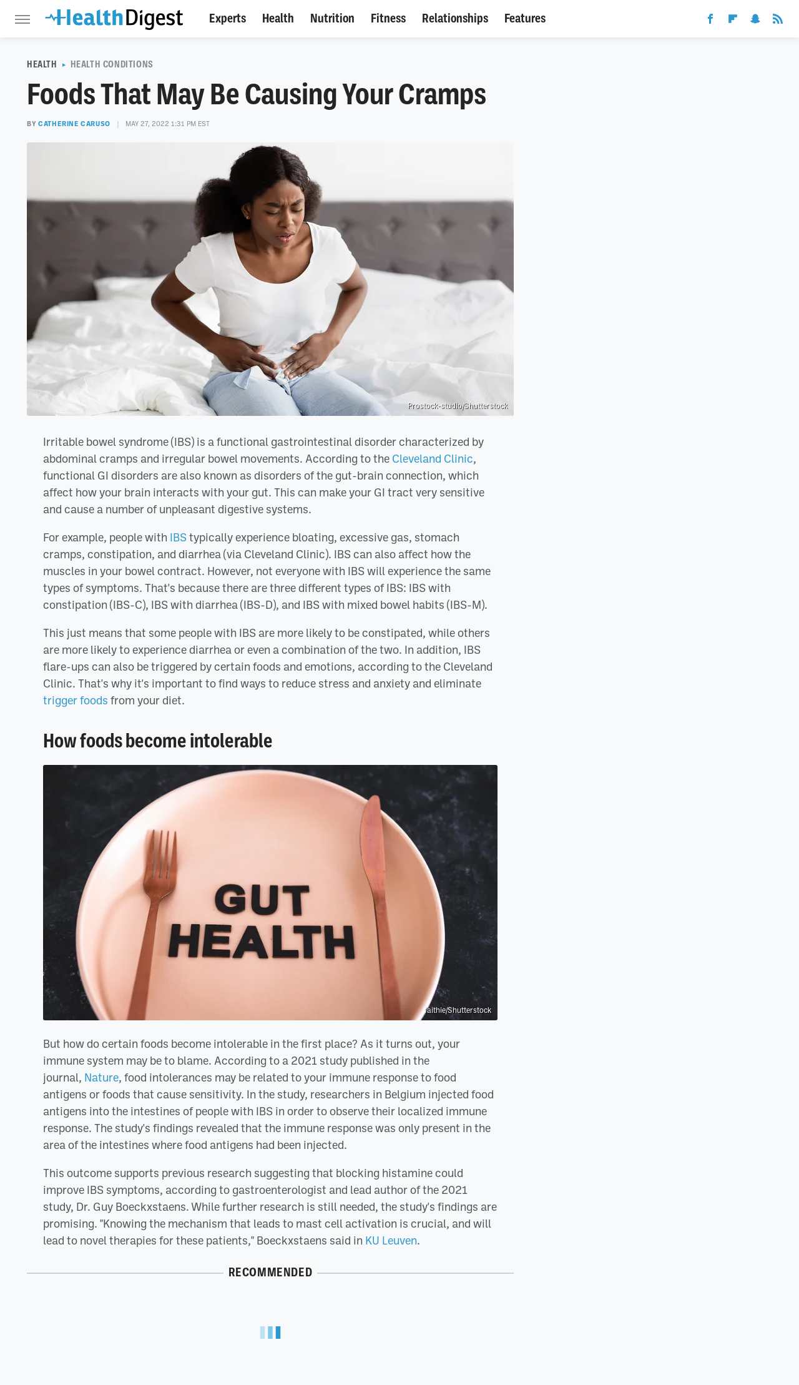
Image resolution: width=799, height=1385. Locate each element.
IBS (178, 537)
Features (525, 18)
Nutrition (332, 18)
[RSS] (778, 21)
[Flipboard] (733, 21)
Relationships (455, 18)
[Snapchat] (755, 21)
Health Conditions (112, 64)
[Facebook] (710, 21)
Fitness (388, 18)
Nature (101, 1077)
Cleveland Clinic (432, 458)
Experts (227, 18)
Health (278, 18)
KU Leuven (391, 1240)
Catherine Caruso (74, 123)
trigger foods (75, 700)
